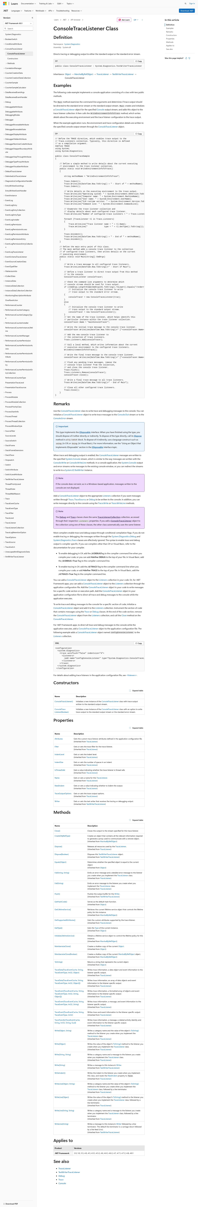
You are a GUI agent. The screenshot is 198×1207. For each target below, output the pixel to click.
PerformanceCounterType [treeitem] (15, 377)
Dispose (138, 435)
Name (57, 778)
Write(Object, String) (63, 1030)
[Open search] (185, 3)
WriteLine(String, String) (64, 1110)
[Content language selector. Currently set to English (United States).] (15, 1202)
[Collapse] (32, 17)
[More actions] (142, 20)
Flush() (57, 894)
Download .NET (187, 10)
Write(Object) (60, 1044)
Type (97, 928)
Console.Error (59, 418)
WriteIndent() (60, 1073)
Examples (170, 28)
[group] (99, 267)
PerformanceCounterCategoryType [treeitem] (18, 316)
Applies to (170, 45)
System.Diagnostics (72, 44)
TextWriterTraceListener (123, 74)
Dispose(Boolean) (62, 854)
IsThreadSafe (60, 770)
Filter (57, 746)
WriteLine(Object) (62, 1097)
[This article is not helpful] (189, 58)
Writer (57, 801)
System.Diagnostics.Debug (124, 536)
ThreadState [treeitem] (10, 489)
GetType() (58, 928)
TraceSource (80, 499)
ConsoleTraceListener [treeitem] (16, 53)
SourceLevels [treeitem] (10, 435)
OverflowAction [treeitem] (11, 300)
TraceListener (103, 74)
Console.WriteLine (77, 462)
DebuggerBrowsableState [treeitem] (15, 129)
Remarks (169, 31)
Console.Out (123, 414)
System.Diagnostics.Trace (65, 540)
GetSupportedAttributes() (65, 920)
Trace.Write (103, 503)
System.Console (73, 458)
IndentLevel (59, 754)
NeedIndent (59, 785)
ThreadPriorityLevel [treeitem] (13, 484)
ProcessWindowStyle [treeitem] (13, 426)
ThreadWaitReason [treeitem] (12, 493)
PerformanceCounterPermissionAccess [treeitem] (19, 347)
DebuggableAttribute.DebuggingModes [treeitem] (14, 113)
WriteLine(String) (61, 1124)
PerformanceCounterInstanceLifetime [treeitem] (19, 329)
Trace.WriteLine (118, 503)
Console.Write (59, 462)
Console (100, 109)
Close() (57, 831)
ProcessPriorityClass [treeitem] (13, 406)
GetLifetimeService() (63, 909)
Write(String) (60, 1065)
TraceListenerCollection (109, 517)
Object (68, 74)
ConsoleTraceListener (65, 109)
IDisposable (85, 432)
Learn (56, 19)
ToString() (58, 962)
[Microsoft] (5, 3)
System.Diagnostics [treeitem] (13, 34)
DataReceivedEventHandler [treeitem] (16, 97)
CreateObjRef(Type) (62, 836)
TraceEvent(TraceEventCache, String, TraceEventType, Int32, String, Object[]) (69, 994)
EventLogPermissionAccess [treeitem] (16, 229)
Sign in (192, 3)
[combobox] (18, 23)
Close (124, 615)
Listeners (107, 495)
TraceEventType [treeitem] (11, 508)
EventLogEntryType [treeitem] (13, 215)
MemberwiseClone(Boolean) (66, 954)
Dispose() (58, 846)
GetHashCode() (61, 901)
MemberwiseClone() (63, 946)
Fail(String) (59, 883)
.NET (64, 19)
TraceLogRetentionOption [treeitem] (15, 532)
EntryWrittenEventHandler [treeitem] (15, 190)
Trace (70, 499)
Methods (169, 42)
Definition (170, 24)
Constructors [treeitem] (12, 58)
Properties (170, 38)
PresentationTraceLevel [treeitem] (14, 382)
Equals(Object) (60, 862)
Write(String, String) (63, 1054)
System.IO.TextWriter (74, 470)
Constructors (171, 35)
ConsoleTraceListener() (64, 701)
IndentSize (59, 762)
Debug (92, 499)
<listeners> (131, 675)
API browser (75, 19)
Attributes (59, 738)
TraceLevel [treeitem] (9, 518)
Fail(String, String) (62, 872)
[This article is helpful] (186, 58)
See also (169, 49)
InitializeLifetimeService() (64, 935)
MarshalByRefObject (83, 74)
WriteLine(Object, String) (65, 1083)
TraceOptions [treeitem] (10, 537)
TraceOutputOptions (63, 793)
